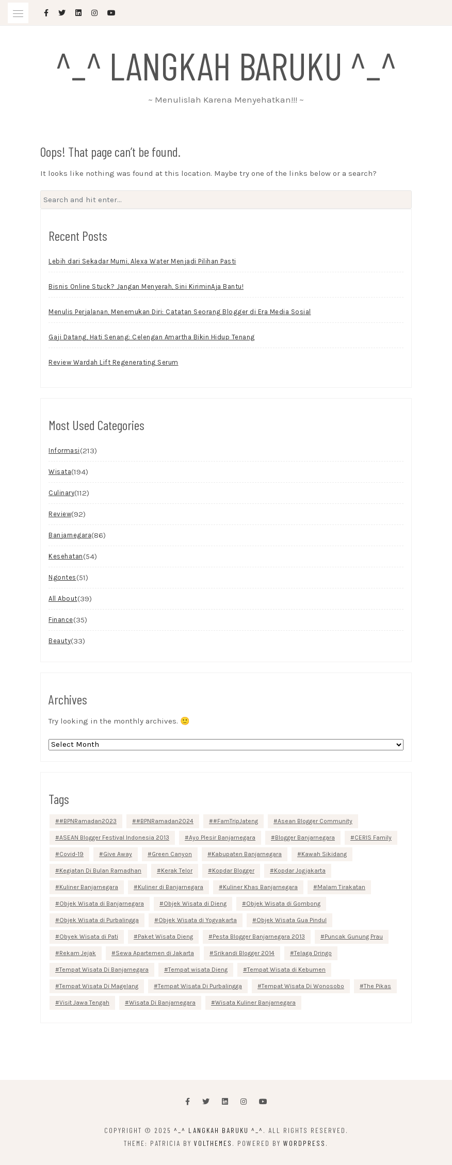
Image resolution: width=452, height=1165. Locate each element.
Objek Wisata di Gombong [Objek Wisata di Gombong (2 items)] (283, 903)
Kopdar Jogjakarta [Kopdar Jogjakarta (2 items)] (300, 870)
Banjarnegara (70, 535)
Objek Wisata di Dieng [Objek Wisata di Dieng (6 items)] (195, 903)
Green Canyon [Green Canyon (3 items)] (172, 854)
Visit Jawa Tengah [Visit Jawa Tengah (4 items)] (84, 1002)
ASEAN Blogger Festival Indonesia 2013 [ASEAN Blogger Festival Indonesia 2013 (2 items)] (114, 837)
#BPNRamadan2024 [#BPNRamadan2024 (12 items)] (164, 821)
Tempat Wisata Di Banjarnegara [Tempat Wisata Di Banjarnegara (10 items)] (104, 969)
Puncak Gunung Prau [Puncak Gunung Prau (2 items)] (354, 936)
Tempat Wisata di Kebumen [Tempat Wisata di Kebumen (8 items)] (286, 969)
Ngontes (62, 577)
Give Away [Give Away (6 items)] (117, 854)
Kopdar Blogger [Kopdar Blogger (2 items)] (233, 870)
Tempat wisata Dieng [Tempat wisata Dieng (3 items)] (198, 969)
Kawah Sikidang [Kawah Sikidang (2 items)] (324, 854)
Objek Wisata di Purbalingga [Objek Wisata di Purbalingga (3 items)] (99, 920)
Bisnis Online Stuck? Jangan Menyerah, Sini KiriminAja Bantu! (146, 286)
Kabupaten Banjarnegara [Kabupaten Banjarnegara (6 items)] (247, 854)
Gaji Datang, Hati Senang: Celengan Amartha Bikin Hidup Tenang (152, 337)
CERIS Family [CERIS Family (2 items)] (373, 837)
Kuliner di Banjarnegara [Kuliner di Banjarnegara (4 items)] (170, 887)
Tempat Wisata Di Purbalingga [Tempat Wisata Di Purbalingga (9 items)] (200, 986)
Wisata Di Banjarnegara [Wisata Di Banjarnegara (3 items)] (162, 1002)
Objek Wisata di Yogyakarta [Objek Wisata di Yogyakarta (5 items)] (197, 920)
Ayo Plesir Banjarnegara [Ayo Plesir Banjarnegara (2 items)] (222, 837)
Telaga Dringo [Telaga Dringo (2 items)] (313, 953)
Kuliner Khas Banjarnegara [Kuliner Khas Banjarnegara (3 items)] (260, 887)
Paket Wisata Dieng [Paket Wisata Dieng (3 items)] (165, 936)
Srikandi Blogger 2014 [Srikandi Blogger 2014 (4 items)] (244, 953)
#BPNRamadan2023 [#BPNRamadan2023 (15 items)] (88, 821)
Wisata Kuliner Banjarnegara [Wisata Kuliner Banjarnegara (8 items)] (255, 1002)
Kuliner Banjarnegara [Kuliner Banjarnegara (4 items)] (88, 887)
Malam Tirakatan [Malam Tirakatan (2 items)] (341, 887)
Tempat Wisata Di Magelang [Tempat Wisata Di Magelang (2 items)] (98, 986)
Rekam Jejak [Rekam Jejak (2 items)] (77, 953)
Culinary (61, 493)
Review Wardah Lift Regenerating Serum (114, 362)
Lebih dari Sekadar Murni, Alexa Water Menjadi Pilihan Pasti (142, 261)
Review (60, 514)
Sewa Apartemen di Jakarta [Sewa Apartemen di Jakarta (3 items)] (155, 953)
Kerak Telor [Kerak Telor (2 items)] (176, 870)
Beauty (60, 641)
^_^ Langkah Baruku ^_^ (226, 65)
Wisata (60, 471)
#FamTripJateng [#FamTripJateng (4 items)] (235, 821)
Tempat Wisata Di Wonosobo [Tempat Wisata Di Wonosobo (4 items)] (303, 986)
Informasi (64, 450)
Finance (61, 619)
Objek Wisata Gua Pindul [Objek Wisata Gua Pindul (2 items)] (291, 920)
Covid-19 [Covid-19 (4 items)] (71, 854)
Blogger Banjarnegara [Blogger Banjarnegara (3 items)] (305, 837)
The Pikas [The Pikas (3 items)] (377, 986)
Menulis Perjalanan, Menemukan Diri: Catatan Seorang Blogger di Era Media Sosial (180, 312)
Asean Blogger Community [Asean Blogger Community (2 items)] (315, 821)
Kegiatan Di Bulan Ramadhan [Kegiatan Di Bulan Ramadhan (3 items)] (100, 870)
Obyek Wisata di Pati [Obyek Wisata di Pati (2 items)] (88, 936)
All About (63, 598)
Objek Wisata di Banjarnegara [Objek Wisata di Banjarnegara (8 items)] (101, 903)
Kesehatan (66, 556)
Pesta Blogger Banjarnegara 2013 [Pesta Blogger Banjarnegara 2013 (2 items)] (259, 936)
